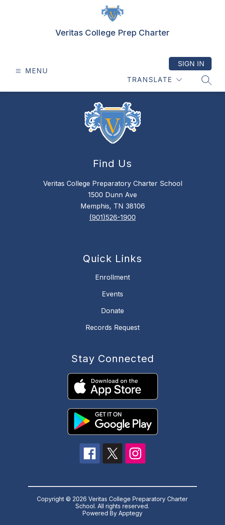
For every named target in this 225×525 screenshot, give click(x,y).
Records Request (112, 327)
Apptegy (130, 513)
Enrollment (112, 277)
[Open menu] (30, 71)
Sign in (191, 63)
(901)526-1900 (112, 217)
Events (112, 294)
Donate (112, 310)
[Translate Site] (154, 80)
